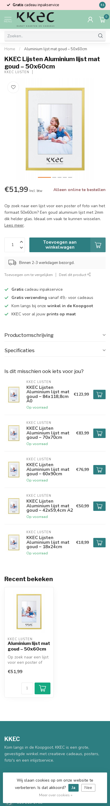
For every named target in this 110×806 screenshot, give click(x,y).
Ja (73, 787)
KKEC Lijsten (16, 72)
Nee (88, 787)
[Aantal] (27, 688)
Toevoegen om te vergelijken (28, 274)
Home (9, 49)
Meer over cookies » (55, 794)
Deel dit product (75, 274)
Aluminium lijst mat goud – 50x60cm (55, 49)
